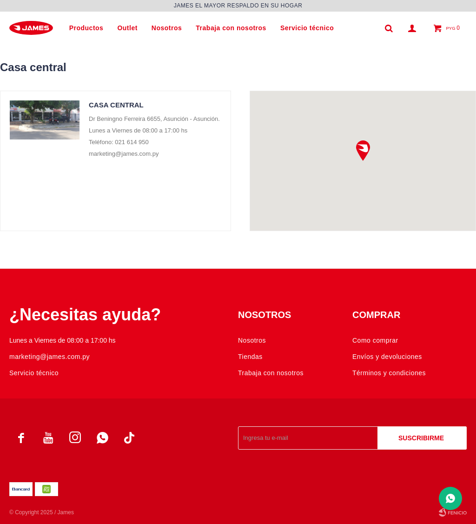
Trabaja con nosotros (231, 28)
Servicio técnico (307, 28)
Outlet (127, 28)
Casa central (116, 105)
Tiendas (250, 356)
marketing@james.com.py (49, 356)
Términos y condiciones (389, 373)
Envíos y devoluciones (387, 356)
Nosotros (167, 28)
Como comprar (375, 340)
